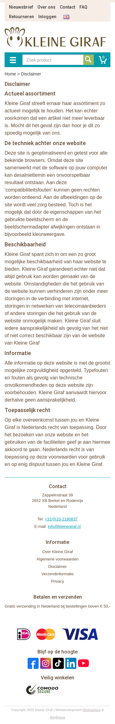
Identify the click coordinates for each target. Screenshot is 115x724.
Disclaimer (57, 566)
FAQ (83, 7)
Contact (67, 7)
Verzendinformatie (57, 574)
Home (10, 73)
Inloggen (47, 16)
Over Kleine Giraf (57, 551)
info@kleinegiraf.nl (64, 526)
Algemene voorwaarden (57, 559)
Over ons (46, 7)
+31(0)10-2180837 (61, 519)
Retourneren (21, 16)
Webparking (91, 710)
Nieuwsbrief (21, 7)
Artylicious (57, 717)
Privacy (57, 581)
